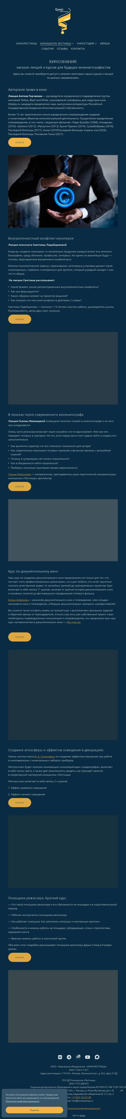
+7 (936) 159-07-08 (81, 1101)
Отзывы (62, 48)
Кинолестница (26, 43)
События (47, 48)
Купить (19, 142)
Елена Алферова (18, 603)
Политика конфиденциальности (83, 1112)
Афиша (105, 43)
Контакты (78, 48)
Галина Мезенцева (19, 478)
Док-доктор (73, 626)
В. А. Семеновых (45, 760)
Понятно (34, 1110)
